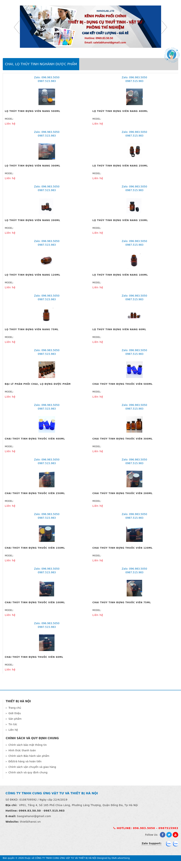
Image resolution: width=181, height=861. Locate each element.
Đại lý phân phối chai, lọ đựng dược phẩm (38, 384)
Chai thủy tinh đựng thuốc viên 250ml (35, 493)
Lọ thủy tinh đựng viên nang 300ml (32, 165)
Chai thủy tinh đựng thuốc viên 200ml (122, 493)
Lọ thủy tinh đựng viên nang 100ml (120, 275)
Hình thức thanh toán (22, 750)
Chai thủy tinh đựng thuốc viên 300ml (122, 438)
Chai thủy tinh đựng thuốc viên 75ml (121, 602)
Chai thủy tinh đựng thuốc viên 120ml (122, 548)
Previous (17, 27)
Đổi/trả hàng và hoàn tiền (24, 761)
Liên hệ (13, 729)
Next (164, 27)
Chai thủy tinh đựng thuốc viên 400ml (35, 438)
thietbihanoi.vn (30, 821)
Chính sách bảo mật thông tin (27, 744)
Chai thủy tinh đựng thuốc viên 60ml (34, 657)
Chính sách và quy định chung (28, 772)
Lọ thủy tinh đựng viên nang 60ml (119, 329)
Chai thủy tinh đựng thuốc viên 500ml (122, 384)
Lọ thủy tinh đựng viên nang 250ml (120, 165)
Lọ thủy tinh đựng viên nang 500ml (32, 111)
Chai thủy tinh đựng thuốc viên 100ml (35, 602)
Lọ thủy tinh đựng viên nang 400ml (120, 111)
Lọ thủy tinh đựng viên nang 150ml (120, 220)
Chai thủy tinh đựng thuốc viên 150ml (35, 548)
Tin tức (12, 724)
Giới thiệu (14, 713)
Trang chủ (14, 707)
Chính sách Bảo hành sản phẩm (28, 755)
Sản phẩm (15, 718)
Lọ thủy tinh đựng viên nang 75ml (32, 329)
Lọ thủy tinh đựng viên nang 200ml (32, 220)
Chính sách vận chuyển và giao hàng (32, 766)
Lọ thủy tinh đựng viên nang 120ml (32, 275)
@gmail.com (42, 816)
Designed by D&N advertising (113, 858)
